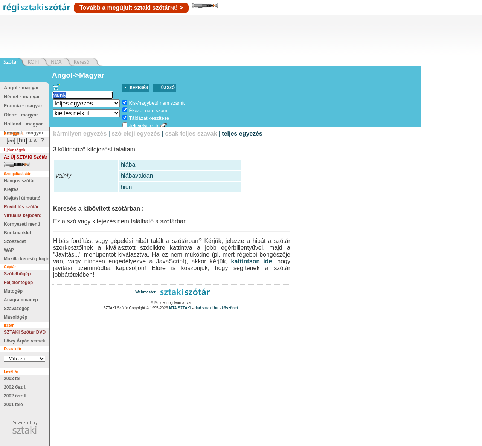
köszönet (230, 308)
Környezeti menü (22, 224)
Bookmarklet (17, 232)
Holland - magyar (23, 124)
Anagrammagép (21, 299)
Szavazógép (17, 308)
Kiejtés (11, 189)
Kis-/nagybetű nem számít (157, 103)
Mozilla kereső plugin (26, 258)
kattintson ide (251, 261)
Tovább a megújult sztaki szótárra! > (131, 8)
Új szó (168, 88)
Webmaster (145, 292)
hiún (126, 187)
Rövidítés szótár (21, 206)
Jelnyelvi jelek (144, 125)
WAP (9, 250)
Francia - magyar (23, 105)
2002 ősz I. (15, 387)
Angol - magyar (21, 87)
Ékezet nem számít (149, 110)
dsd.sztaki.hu (206, 308)
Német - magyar (22, 96)
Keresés (139, 88)
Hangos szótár (19, 180)
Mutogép (13, 291)
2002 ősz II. (15, 396)
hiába (127, 165)
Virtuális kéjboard (22, 215)
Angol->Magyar (78, 75)
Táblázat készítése (149, 118)
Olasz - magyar (21, 115)
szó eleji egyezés (135, 133)
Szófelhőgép (17, 273)
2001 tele (13, 404)
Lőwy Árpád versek (24, 341)
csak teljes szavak (191, 133)
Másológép (15, 317)
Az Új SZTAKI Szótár (25, 157)
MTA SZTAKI (180, 308)
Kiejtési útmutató (22, 198)
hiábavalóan (136, 176)
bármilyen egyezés (80, 133)
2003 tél (12, 378)
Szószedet (15, 241)
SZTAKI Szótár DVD (25, 332)
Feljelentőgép (18, 282)
